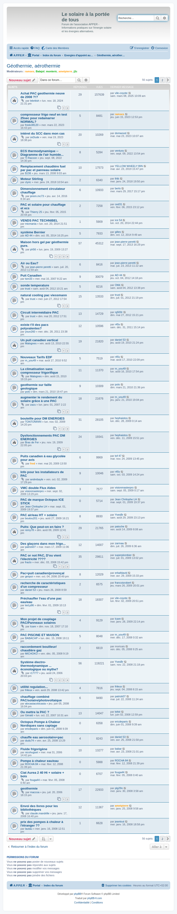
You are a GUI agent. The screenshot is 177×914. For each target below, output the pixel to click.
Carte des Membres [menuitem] (57, 48)
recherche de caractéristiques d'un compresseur (43, 584)
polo (27, 391)
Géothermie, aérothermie (33, 65)
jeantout (119, 821)
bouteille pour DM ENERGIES (42, 418)
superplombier (123, 555)
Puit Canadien (31, 275)
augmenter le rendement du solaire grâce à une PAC (41, 399)
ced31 (118, 204)
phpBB (77, 894)
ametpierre (65, 71)
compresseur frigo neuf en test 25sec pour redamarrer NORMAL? (43, 118)
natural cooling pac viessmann (43, 295)
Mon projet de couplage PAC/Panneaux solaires (38, 620)
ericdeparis (31, 728)
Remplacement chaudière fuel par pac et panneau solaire (43, 168)
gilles (118, 231)
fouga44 (35, 779)
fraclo (28, 562)
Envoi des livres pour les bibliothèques (39, 807)
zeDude (34, 137)
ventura (119, 150)
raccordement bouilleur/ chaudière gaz (38, 648)
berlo (118, 188)
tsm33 (28, 278)
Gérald (29, 715)
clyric (28, 182)
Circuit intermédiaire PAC (39, 312)
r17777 (34, 673)
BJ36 (28, 173)
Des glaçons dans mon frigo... (43, 543)
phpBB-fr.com (94, 898)
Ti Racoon (31, 157)
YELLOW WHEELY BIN (129, 166)
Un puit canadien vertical (39, 340)
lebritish (34, 100)
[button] (167, 80)
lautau (28, 828)
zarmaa (119, 543)
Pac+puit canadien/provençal (42, 573)
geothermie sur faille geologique (36, 386)
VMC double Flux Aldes (38, 488)
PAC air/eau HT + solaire (38, 515)
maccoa (34, 792)
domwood (120, 133)
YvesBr (119, 514)
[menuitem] (35, 48)
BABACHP (31, 638)
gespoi (29, 576)
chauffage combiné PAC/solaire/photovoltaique (41, 698)
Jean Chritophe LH (36, 506)
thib (117, 178)
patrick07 (30, 546)
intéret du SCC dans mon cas (42, 133)
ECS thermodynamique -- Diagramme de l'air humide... (42, 152)
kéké (117, 711)
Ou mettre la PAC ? (34, 712)
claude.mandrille (39, 813)
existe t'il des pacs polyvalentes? (34, 326)
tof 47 (118, 455)
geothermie (29, 788)
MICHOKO (31, 653)
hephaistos (121, 418)
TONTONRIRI (33, 421)
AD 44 (29, 235)
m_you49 (30, 360)
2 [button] (162, 80)
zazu (33, 404)
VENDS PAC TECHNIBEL (39, 220)
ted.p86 (29, 605)
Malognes (31, 343)
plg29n (119, 788)
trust (27, 288)
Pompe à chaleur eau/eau (39, 761)
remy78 (29, 530)
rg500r (119, 312)
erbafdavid (121, 572)
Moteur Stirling (31, 179)
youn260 (30, 331)
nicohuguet (31, 752)
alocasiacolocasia (35, 703)
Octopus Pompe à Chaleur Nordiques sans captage (40, 723)
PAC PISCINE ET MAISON (39, 635)
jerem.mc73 (37, 196)
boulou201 (31, 518)
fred (32, 463)
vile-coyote (121, 93)
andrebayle (36, 479)
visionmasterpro (34, 491)
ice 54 (118, 220)
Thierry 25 (36, 211)
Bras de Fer (32, 442)
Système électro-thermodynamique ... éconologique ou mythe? (39, 665)
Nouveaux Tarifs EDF (36, 357)
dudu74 (29, 740)
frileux (28, 690)
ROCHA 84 (31, 764)
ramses (29, 71)
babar (118, 748)
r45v (117, 324)
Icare (33, 626)
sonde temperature (34, 285)
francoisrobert (123, 582)
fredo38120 (32, 125)
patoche (119, 526)
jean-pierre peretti (125, 241)
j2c (75, 71)
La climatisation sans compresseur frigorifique (39, 370)
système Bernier (32, 232)
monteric (51, 71)
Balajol (40, 71)
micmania (30, 223)
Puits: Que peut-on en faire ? (42, 527)
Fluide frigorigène (33, 749)
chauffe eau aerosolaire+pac (41, 737)
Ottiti (117, 285)
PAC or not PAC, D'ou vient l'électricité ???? (40, 557)
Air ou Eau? (29, 263)
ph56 (33, 249)
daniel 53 (120, 339)
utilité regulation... (34, 687)
